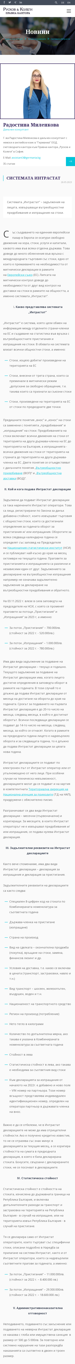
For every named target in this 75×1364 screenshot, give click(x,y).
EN (68, 2)
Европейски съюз (19, 275)
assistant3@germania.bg (26, 157)
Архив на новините (37, 39)
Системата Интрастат (60, 39)
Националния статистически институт (34, 548)
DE (62, 2)
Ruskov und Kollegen (14, 39)
